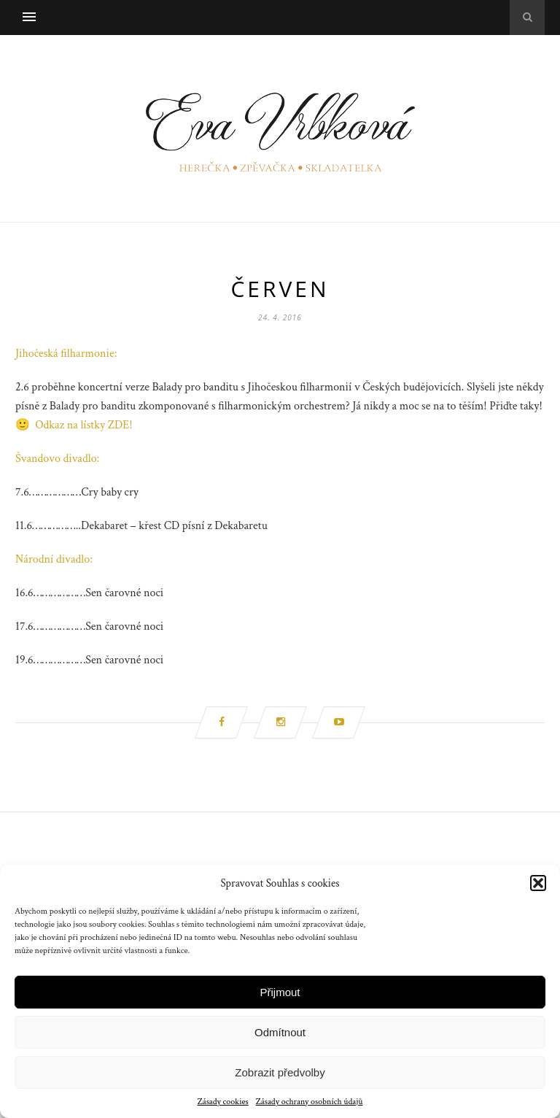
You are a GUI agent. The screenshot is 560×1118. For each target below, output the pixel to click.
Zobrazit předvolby (279, 1072)
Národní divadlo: (54, 559)
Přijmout (280, 992)
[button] (538, 883)
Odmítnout (280, 1032)
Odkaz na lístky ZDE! (83, 425)
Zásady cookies (223, 1101)
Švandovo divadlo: (57, 458)
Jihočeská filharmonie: (66, 353)
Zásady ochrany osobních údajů (309, 1101)
